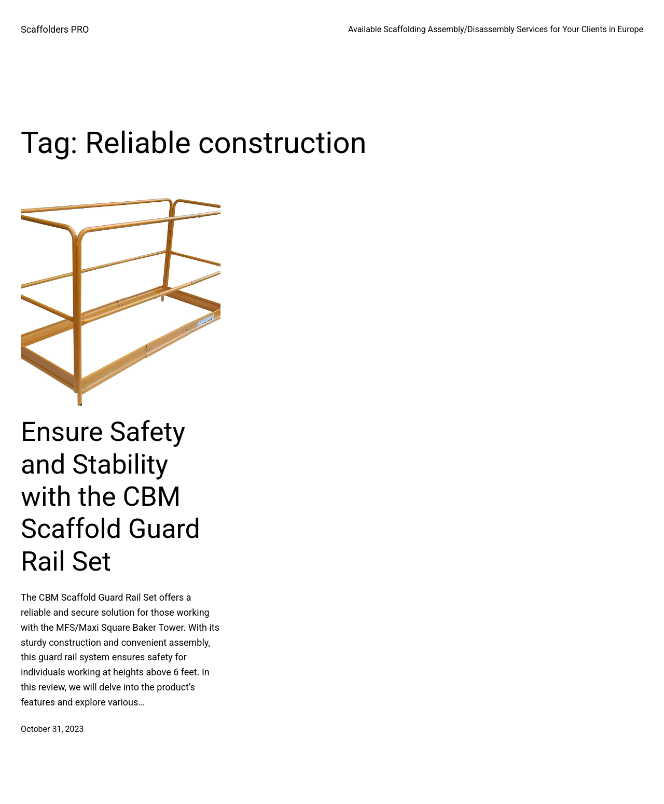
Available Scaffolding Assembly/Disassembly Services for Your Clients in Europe (495, 29)
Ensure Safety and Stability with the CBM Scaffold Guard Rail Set (110, 496)
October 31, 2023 (52, 729)
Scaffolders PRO (55, 29)
